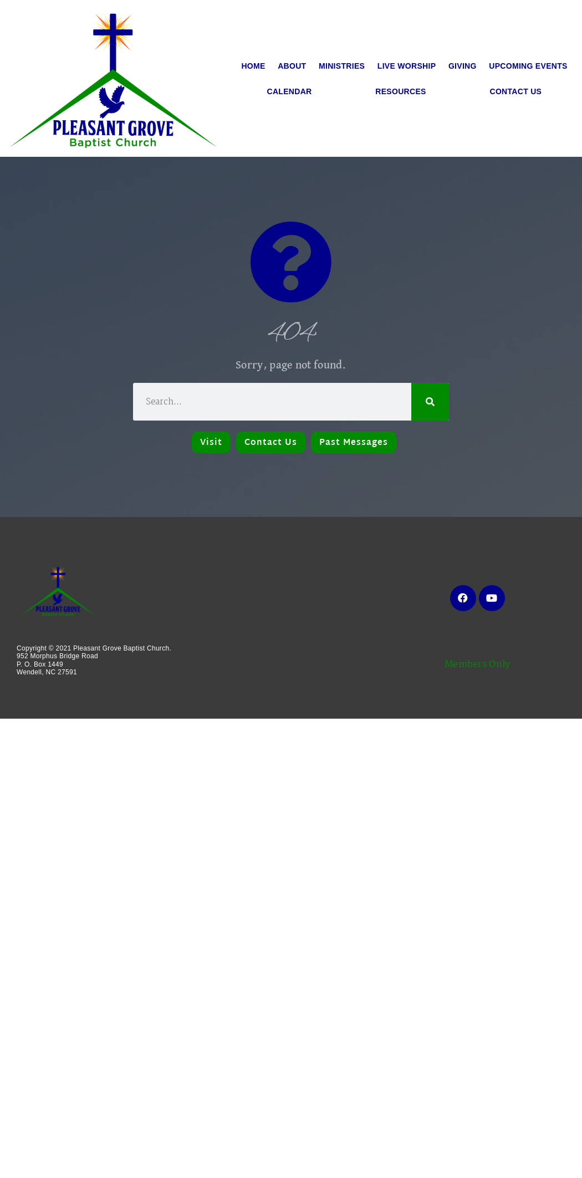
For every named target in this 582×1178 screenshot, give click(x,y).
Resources (400, 91)
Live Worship (406, 66)
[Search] (430, 402)
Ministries (342, 66)
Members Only (477, 664)
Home (253, 66)
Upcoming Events (528, 66)
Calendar (289, 91)
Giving (462, 66)
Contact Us (516, 91)
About (292, 66)
